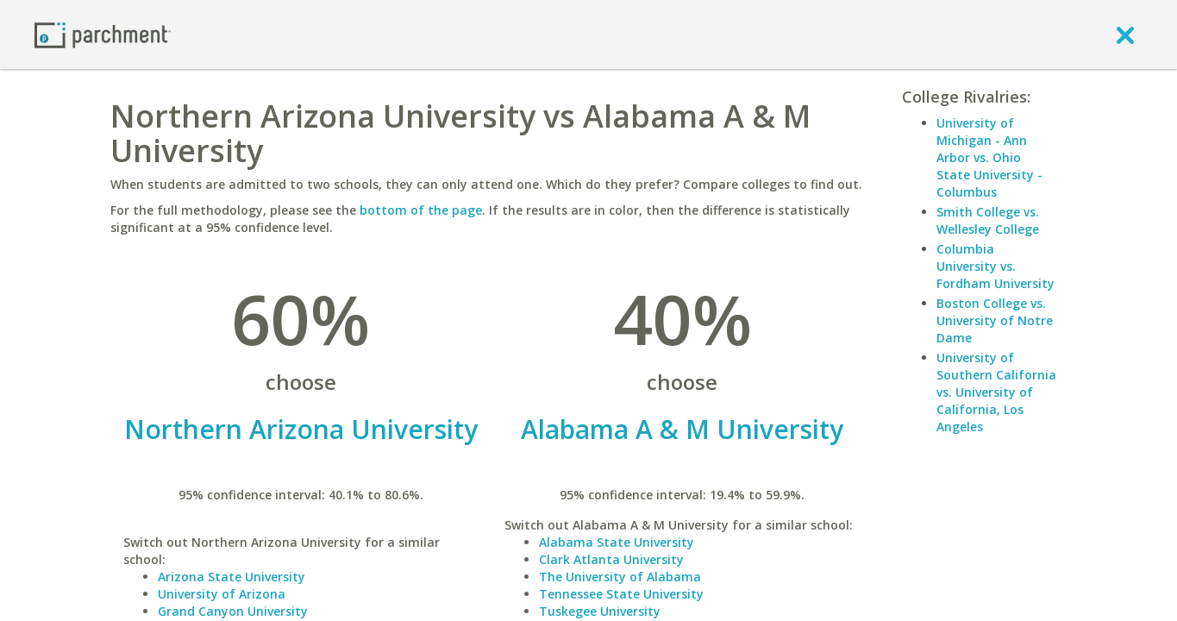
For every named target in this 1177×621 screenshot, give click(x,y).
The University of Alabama (620, 576)
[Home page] (102, 34)
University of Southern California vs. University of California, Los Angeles (996, 392)
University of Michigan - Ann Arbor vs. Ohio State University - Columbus (989, 157)
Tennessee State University (621, 594)
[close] (1125, 34)
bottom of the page (421, 210)
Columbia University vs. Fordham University (995, 266)
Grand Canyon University (233, 611)
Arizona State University (231, 576)
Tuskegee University (599, 611)
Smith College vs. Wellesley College (987, 220)
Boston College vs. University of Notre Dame (994, 320)
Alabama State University (616, 542)
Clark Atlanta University (611, 559)
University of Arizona (221, 594)
